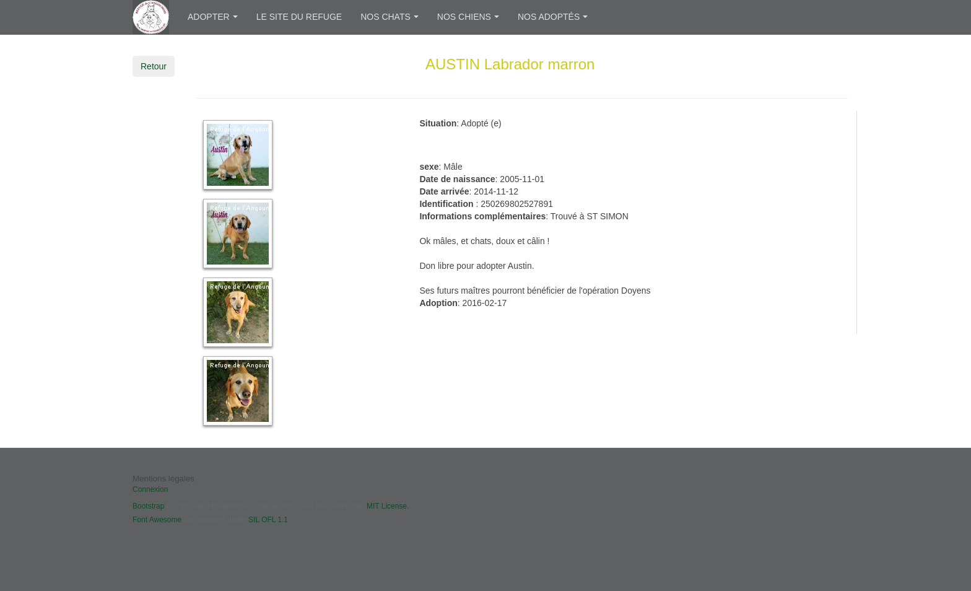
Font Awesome (157, 519)
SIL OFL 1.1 (268, 519)
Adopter (213, 17)
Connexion (150, 489)
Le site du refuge (299, 17)
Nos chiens (468, 17)
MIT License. (388, 506)
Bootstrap (148, 506)
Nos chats (389, 17)
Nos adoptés (553, 17)
